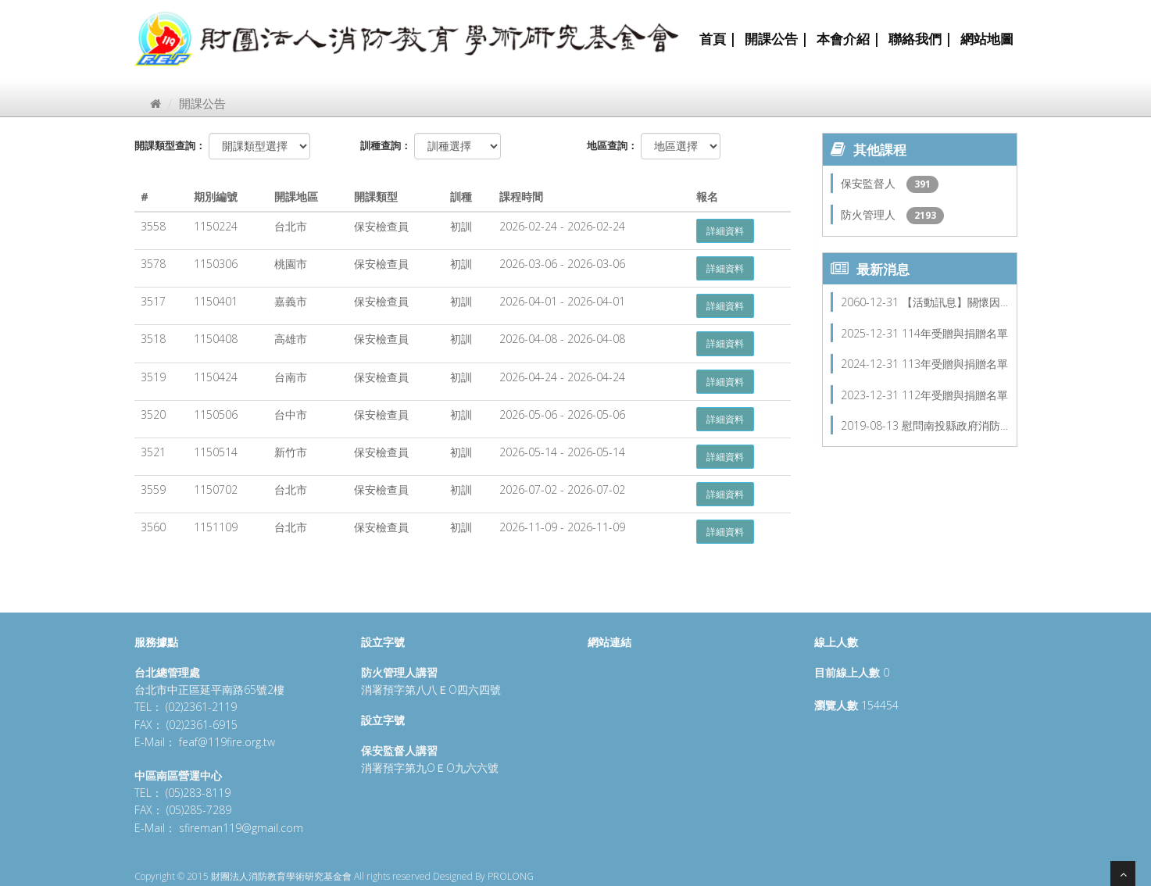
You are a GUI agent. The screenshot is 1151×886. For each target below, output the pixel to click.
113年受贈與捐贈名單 (955, 363)
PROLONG (511, 876)
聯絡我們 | (920, 39)
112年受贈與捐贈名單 (955, 395)
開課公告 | (777, 39)
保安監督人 (870, 183)
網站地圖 (986, 39)
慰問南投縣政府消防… (955, 425)
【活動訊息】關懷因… (955, 302)
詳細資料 (725, 231)
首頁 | (718, 39)
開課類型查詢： (170, 145)
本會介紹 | (849, 39)
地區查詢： (612, 145)
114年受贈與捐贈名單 (955, 333)
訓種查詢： (385, 145)
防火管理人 (870, 214)
